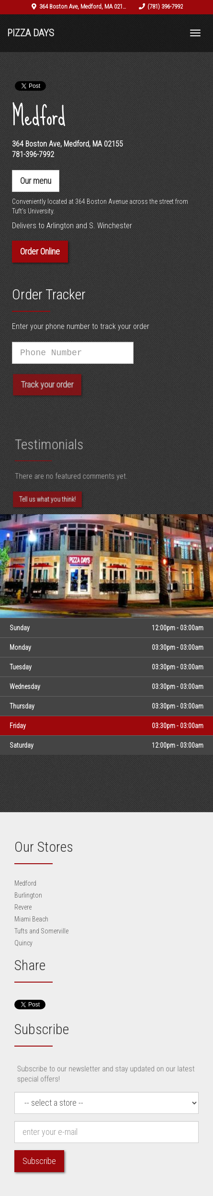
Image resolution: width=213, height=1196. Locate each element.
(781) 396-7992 (165, 6)
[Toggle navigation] (195, 33)
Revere (23, 907)
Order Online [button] (40, 251)
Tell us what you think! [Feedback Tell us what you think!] (47, 503)
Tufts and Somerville (41, 931)
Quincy (23, 943)
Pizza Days (30, 33)
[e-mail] (106, 1132)
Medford (25, 883)
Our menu (35, 181)
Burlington (28, 895)
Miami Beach (31, 919)
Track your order (47, 388)
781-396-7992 (33, 154)
